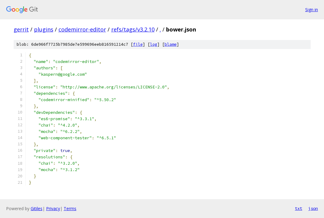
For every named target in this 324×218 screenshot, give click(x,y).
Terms (70, 208)
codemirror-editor (82, 29)
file (138, 44)
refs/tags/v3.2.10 (133, 29)
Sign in (311, 9)
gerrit (21, 29)
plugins (43, 29)
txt (298, 208)
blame (171, 44)
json (313, 208)
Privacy (53, 208)
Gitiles (36, 208)
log (153, 44)
